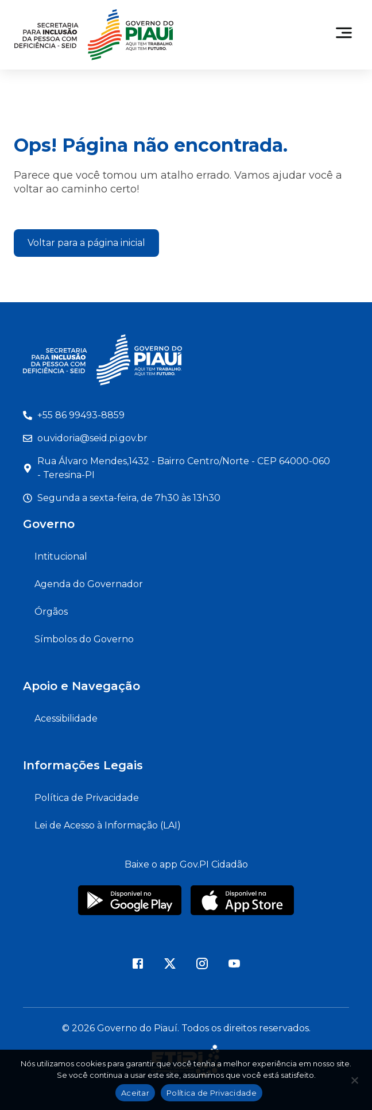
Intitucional (60, 556)
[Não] (354, 1083)
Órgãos (51, 611)
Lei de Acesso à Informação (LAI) (107, 825)
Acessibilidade (66, 718)
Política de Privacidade (86, 797)
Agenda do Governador (88, 584)
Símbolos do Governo (84, 639)
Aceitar (135, 1092)
